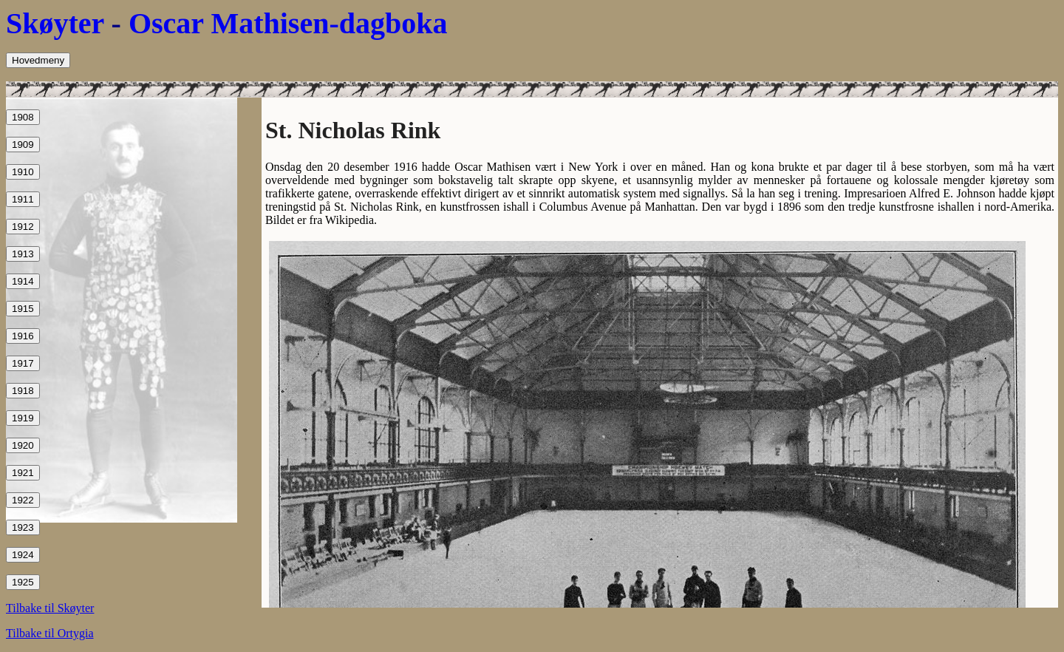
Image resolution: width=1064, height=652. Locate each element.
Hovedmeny (38, 60)
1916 (23, 336)
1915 (23, 308)
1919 (23, 418)
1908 (23, 117)
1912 (23, 226)
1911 (23, 199)
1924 (23, 554)
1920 (23, 445)
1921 (23, 472)
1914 (23, 281)
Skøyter (55, 23)
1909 (23, 144)
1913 (23, 253)
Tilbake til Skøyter (50, 608)
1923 (23, 527)
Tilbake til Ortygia (50, 633)
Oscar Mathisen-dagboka (288, 23)
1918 (23, 390)
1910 (23, 171)
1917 (23, 363)
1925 (23, 582)
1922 (23, 500)
